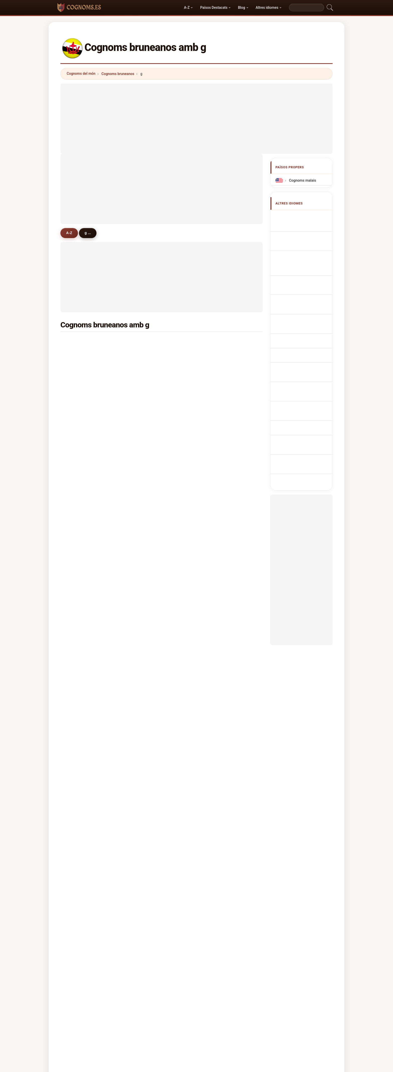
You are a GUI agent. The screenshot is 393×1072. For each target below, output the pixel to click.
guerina (80, 475)
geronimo (219, 500)
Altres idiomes (267, 8)
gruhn (79, 670)
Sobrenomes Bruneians (307, 268)
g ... (89, 233)
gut (145, 609)
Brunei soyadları (301, 357)
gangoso (218, 707)
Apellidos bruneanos (304, 217)
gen (145, 622)
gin (145, 475)
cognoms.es (196, 999)
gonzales (150, 439)
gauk (215, 719)
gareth (216, 463)
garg (146, 536)
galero (79, 683)
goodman (150, 585)
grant (215, 475)
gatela (79, 597)
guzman (80, 573)
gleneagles (83, 731)
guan (146, 341)
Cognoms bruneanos (118, 74)
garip (215, 390)
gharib (216, 670)
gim (145, 402)
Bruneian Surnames (304, 226)
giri (145, 597)
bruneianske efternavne (307, 305)
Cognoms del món (81, 74)
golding (148, 707)
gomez (217, 402)
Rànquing (192, 1019)
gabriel (217, 548)
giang (216, 524)
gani (214, 353)
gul (76, 414)
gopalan (218, 695)
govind (217, 561)
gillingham (82, 744)
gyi (76, 463)
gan (214, 512)
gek (145, 366)
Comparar (217, 1019)
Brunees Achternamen (306, 287)
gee (145, 353)
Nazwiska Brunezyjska (306, 277)
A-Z (186, 8)
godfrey (80, 524)
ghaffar (148, 463)
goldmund (219, 634)
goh (77, 353)
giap (214, 414)
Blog (241, 8)
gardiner (218, 439)
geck (146, 719)
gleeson (149, 500)
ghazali (217, 366)
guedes (80, 536)
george (217, 427)
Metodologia (129, 1019)
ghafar (79, 366)
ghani (216, 341)
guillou (148, 658)
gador (78, 634)
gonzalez (150, 524)
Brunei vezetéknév (303, 324)
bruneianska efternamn (307, 348)
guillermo (150, 488)
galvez (216, 536)
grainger (218, 488)
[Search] (306, 7)
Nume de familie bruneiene (300, 336)
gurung (80, 341)
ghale (215, 378)
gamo (147, 670)
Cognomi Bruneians (304, 259)
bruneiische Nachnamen (307, 249)
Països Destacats (214, 8)
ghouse (148, 451)
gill (144, 427)
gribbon (148, 731)
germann (150, 646)
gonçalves (82, 548)
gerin (215, 451)
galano (148, 548)
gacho (79, 707)
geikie (147, 573)
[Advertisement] (196, 119)
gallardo (149, 634)
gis (213, 585)
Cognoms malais (302, 180)
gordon (80, 695)
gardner (80, 500)
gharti (79, 719)
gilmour (217, 658)
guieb (78, 622)
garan (216, 609)
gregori (217, 646)
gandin (79, 646)
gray (77, 585)
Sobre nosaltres (162, 1019)
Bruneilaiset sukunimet (306, 315)
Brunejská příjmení (303, 296)
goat (146, 378)
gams (78, 658)
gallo (78, 451)
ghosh (147, 414)
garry (215, 683)
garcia (79, 390)
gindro (216, 622)
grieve (147, 695)
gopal (78, 609)
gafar (78, 378)
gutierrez (81, 427)
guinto (147, 561)
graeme (80, 512)
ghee (78, 439)
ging (146, 512)
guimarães (151, 683)
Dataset (242, 1019)
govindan (219, 597)
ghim (146, 390)
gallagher (219, 731)
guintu (79, 488)
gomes (79, 561)
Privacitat (266, 1019)
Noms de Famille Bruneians (300, 237)
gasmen (218, 573)
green (78, 402)
